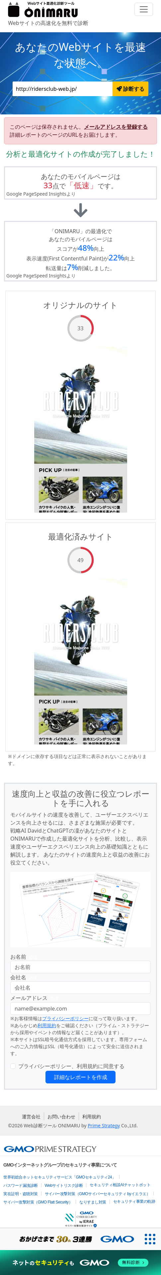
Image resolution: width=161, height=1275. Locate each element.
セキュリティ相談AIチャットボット (120, 1185)
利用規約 (47, 1025)
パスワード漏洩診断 (20, 1185)
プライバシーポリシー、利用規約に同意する (71, 1066)
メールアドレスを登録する (116, 126)
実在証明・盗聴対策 (20, 1194)
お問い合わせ (61, 1116)
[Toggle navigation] (143, 9)
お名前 (25, 957)
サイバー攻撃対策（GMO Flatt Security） (37, 1202)
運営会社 (31, 1116)
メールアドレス (35, 998)
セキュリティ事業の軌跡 (134, 1201)
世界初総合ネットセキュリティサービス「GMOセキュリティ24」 (59, 1177)
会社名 (25, 977)
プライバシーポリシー (65, 1018)
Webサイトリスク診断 (64, 1185)
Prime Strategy (104, 1125)
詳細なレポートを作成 (80, 1077)
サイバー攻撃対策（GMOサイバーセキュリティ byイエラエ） (97, 1194)
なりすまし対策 (92, 1202)
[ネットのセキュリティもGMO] (80, 1262)
